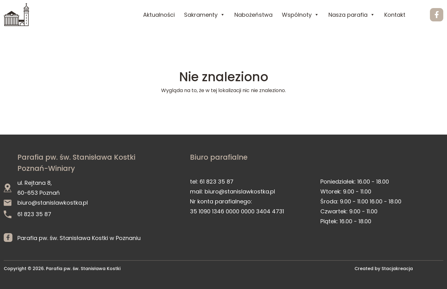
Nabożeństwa (253, 15)
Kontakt (394, 15)
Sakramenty (204, 15)
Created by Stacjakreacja (383, 268)
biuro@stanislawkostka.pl (46, 203)
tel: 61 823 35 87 (211, 181)
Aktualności (159, 15)
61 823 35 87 (27, 214)
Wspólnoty (300, 15)
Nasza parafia (351, 15)
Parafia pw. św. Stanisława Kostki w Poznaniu (79, 237)
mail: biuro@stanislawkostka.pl (232, 191)
